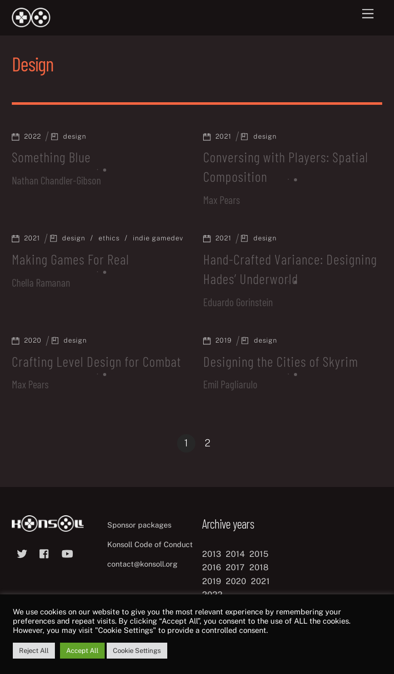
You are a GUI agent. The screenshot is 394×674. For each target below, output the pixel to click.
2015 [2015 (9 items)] (258, 554)
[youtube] (67, 552)
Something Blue (51, 156)
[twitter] (22, 552)
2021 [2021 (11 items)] (260, 581)
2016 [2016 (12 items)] (211, 567)
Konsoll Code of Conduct (150, 544)
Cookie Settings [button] (137, 650)
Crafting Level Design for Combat (96, 361)
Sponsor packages (139, 524)
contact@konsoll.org (142, 563)
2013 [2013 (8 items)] (211, 554)
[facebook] (44, 552)
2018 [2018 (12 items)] (258, 567)
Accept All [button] (82, 650)
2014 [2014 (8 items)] (235, 554)
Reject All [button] (34, 650)
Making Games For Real (70, 259)
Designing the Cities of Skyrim (280, 361)
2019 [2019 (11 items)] (211, 581)
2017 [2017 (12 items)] (235, 567)
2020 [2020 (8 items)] (236, 581)
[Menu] (368, 14)
